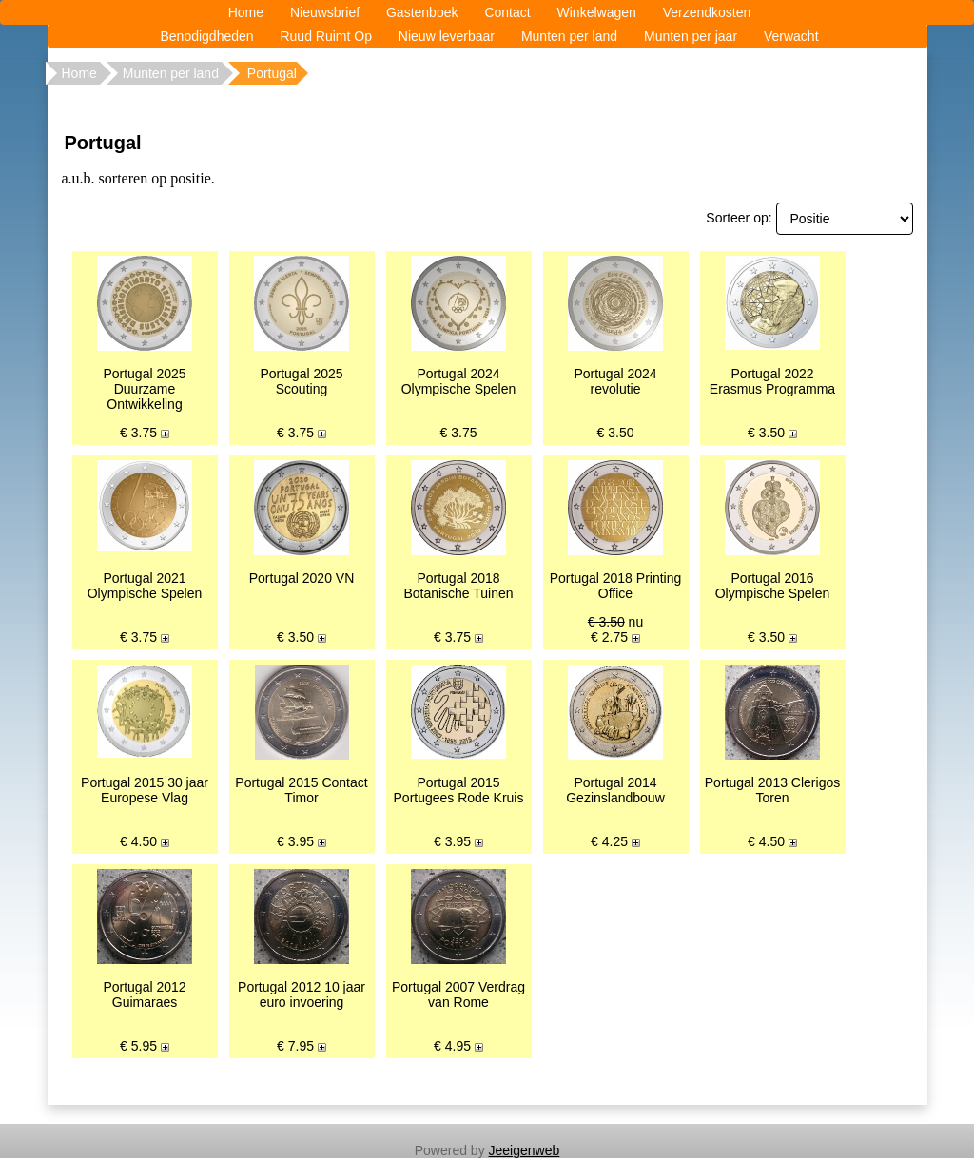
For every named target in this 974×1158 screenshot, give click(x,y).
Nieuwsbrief (325, 12)
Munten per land (569, 36)
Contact (507, 12)
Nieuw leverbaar (447, 36)
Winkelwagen (596, 12)
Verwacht (791, 36)
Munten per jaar (690, 36)
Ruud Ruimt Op (325, 36)
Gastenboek (422, 12)
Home (245, 12)
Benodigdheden (206, 36)
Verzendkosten (707, 12)
